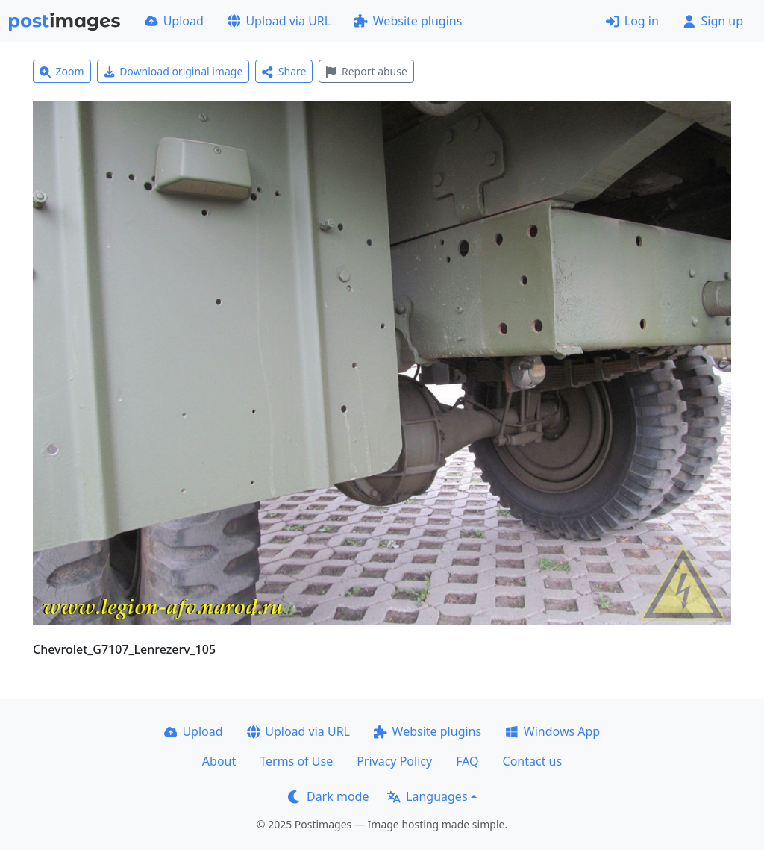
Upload (174, 21)
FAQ (467, 761)
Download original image (173, 71)
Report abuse (366, 71)
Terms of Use (296, 761)
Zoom (62, 71)
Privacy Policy (394, 761)
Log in (632, 21)
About (219, 761)
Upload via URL (279, 21)
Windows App (552, 731)
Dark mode (328, 796)
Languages (427, 796)
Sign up (713, 21)
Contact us (533, 761)
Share (284, 71)
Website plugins (408, 21)
